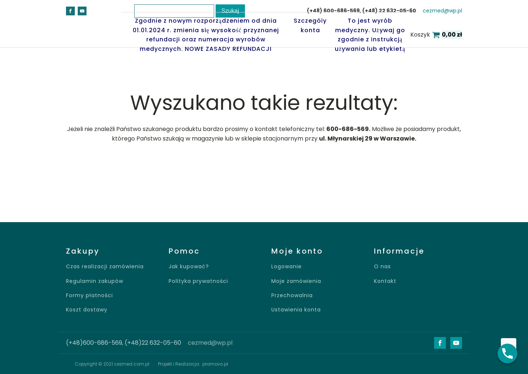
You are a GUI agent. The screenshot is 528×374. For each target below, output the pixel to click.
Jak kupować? (189, 266)
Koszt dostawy (86, 310)
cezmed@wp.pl (210, 343)
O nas (382, 266)
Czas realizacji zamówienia (105, 266)
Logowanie (286, 266)
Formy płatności (89, 295)
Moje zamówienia (296, 281)
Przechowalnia (292, 295)
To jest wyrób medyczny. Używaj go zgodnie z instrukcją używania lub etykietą (370, 34)
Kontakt (385, 281)
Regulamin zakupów (94, 281)
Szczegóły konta (310, 25)
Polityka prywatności (198, 281)
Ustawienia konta (296, 310)
